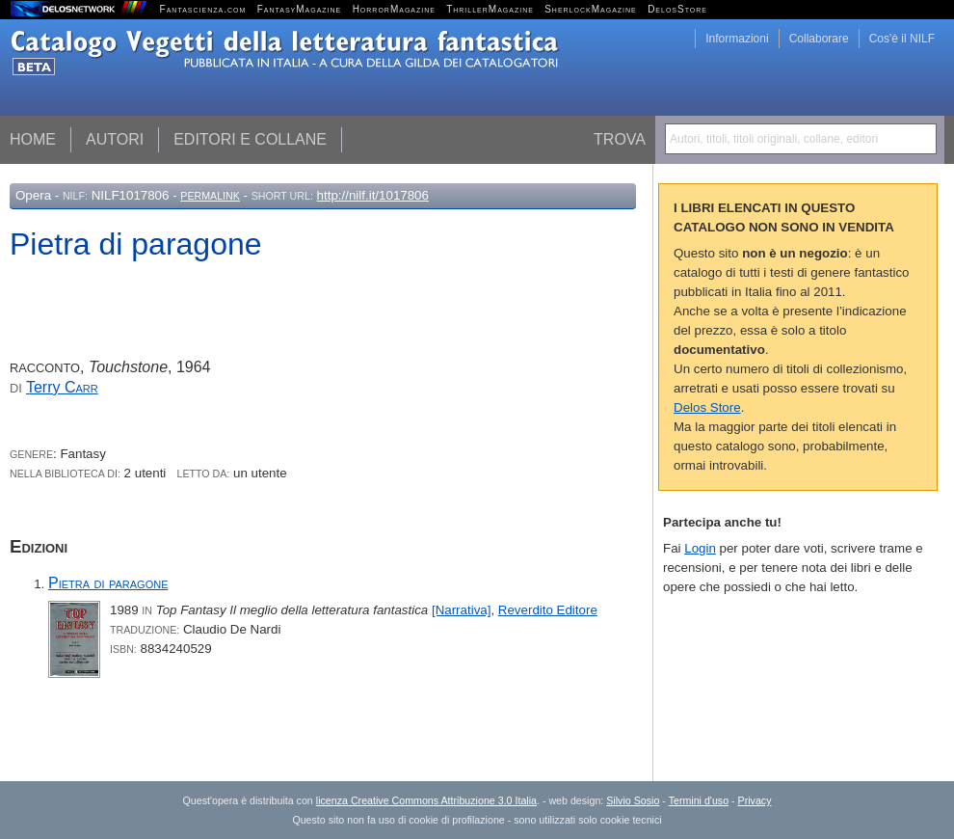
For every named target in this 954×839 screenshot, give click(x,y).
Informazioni (736, 38)
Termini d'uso (699, 800)
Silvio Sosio (632, 800)
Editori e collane (250, 139)
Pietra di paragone (108, 583)
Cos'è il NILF (902, 38)
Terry (62, 387)
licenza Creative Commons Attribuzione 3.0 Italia (426, 800)
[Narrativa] (461, 610)
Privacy (755, 800)
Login (700, 548)
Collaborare (819, 38)
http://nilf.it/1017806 (373, 195)
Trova (620, 139)
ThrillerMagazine (490, 9)
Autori (115, 139)
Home (33, 139)
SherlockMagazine (590, 9)
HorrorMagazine (394, 9)
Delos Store (707, 407)
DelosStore (677, 9)
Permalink (210, 196)
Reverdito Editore (547, 610)
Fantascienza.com (203, 9)
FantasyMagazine (299, 9)
